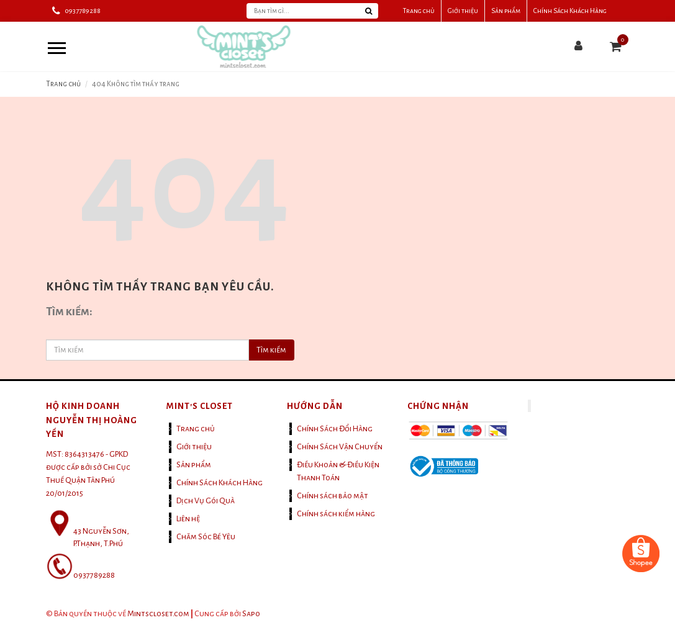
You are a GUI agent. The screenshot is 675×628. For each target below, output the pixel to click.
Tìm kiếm (271, 350)
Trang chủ (419, 10)
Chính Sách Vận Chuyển (340, 446)
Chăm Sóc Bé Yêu (205, 536)
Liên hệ (188, 518)
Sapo (251, 613)
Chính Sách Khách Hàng (570, 10)
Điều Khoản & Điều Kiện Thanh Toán (338, 471)
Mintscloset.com (158, 613)
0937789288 (83, 10)
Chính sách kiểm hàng (336, 513)
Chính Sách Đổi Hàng (335, 428)
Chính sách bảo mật (332, 495)
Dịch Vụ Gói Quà (205, 500)
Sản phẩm (505, 10)
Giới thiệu (463, 10)
